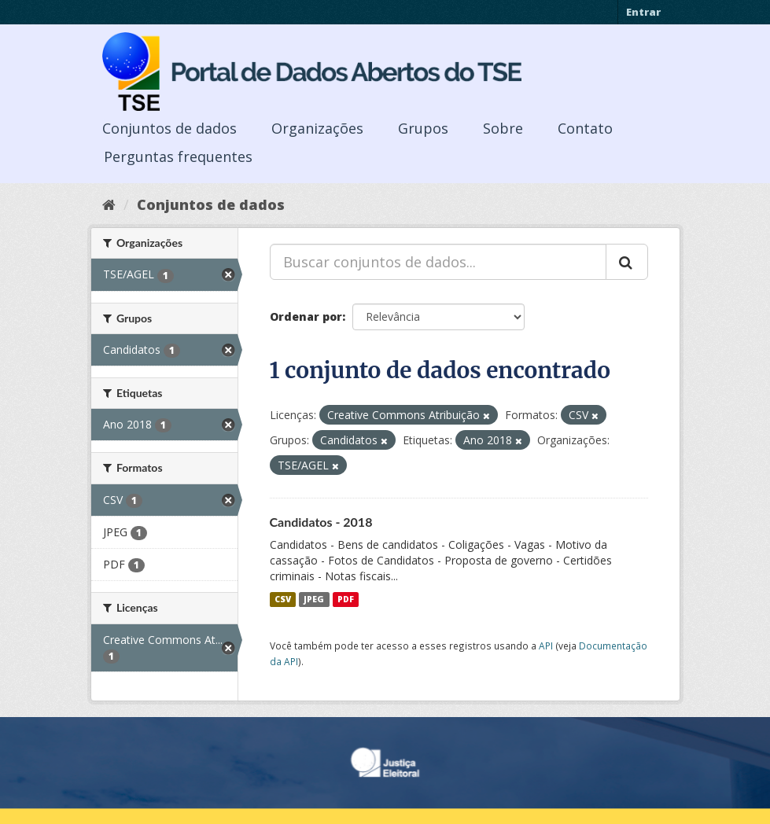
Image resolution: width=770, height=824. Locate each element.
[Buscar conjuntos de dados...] (438, 262)
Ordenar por (306, 316)
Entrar (643, 12)
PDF (345, 599)
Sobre (503, 128)
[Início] (109, 204)
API (546, 645)
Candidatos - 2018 (321, 521)
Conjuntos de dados (169, 128)
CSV (282, 599)
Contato (585, 128)
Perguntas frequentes (178, 156)
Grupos (423, 128)
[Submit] (627, 262)
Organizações (317, 128)
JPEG (314, 599)
